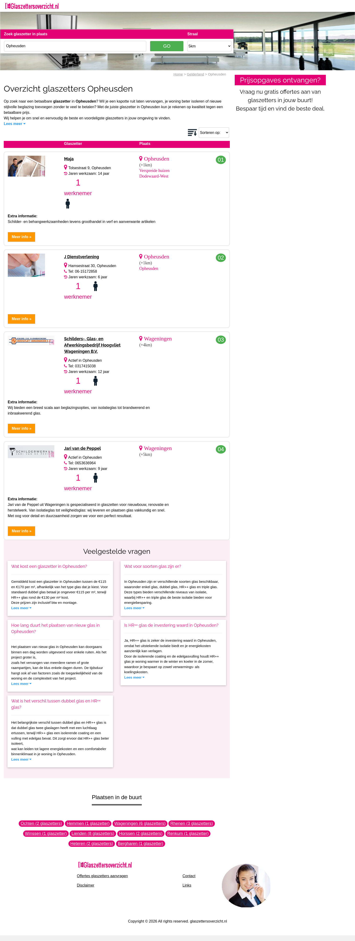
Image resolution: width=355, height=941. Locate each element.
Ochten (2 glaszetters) (41, 823)
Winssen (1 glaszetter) (46, 833)
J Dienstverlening (81, 256)
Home (178, 74)
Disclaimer (85, 885)
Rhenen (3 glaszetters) (191, 823)
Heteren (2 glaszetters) (91, 843)
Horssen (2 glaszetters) (141, 833)
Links (187, 885)
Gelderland (195, 74)
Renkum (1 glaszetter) (188, 833)
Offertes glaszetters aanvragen (102, 876)
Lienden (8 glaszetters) (92, 833)
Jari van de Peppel (82, 448)
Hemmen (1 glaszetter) (88, 823)
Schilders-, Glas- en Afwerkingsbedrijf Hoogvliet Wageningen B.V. (92, 345)
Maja (69, 158)
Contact (189, 876)
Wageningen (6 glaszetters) (140, 823)
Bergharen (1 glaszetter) (140, 843)
